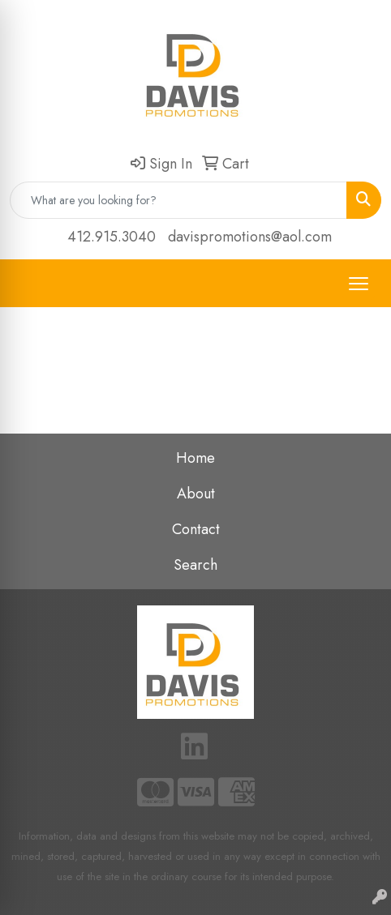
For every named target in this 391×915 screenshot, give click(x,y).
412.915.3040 (111, 236)
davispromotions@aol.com (250, 236)
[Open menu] (358, 283)
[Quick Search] (178, 200)
